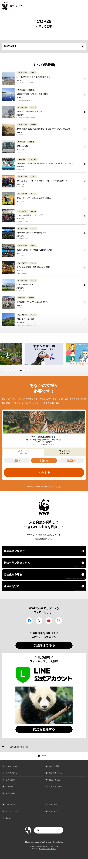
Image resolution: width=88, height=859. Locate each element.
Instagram (58, 620)
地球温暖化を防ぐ (44, 553)
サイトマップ (53, 811)
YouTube (49, 620)
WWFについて (12, 766)
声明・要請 (53, 804)
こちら (58, 487)
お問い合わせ (11, 793)
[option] (44, 354)
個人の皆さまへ (55, 773)
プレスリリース (11, 804)
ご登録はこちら (44, 645)
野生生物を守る (44, 576)
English (8, 818)
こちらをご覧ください (48, 849)
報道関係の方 (54, 780)
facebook (29, 620)
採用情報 (9, 786)
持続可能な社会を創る (44, 564)
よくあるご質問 (55, 786)
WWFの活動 (54, 766)
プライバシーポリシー (13, 811)
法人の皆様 (10, 780)
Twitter (39, 620)
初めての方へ (11, 773)
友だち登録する (44, 729)
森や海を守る (44, 588)
